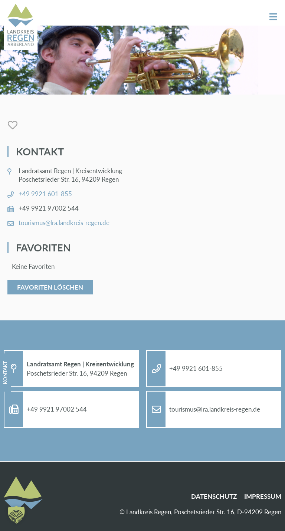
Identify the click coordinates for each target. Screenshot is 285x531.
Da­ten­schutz (214, 496)
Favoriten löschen (50, 287)
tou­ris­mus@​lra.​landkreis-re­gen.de (64, 223)
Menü (273, 17)
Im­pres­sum (262, 496)
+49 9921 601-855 (45, 194)
